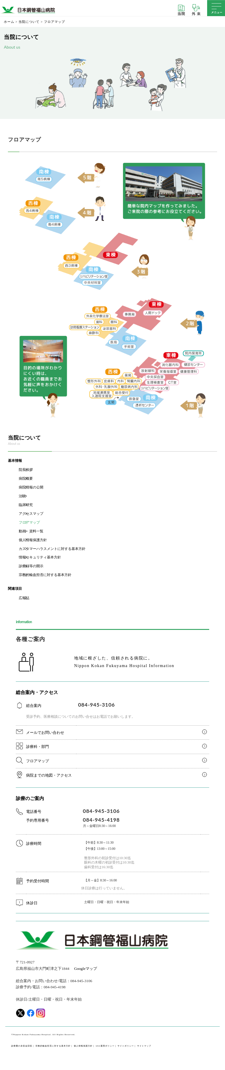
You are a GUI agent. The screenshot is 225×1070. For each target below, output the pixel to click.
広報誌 (24, 598)
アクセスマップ (31, 514)
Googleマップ (85, 968)
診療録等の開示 (31, 566)
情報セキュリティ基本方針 (40, 557)
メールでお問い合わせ (45, 732)
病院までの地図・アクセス (49, 775)
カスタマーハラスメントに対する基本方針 (52, 549)
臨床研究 (26, 505)
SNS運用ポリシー (105, 1046)
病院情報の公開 (31, 487)
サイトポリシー (125, 1046)
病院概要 (26, 478)
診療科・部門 (37, 746)
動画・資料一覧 (31, 531)
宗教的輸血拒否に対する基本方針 (45, 575)
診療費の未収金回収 (21, 1046)
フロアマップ (29, 522)
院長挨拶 (26, 470)
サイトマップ (144, 1046)
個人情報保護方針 (33, 540)
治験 (22, 496)
